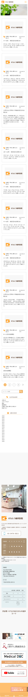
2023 (3, 420)
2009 (3, 441)
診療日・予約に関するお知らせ (9, 406)
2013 (3, 435)
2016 (3, 430)
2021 (3, 424)
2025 (3, 417)
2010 (3, 439)
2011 (3, 438)
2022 (3, 422)
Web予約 (21, 695)
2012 (3, 436)
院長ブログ (4, 408)
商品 (3, 403)
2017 (3, 428)
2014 (3, 433)
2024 (3, 419)
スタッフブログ (5, 401)
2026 (3, 416)
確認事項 (4, 405)
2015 (3, 431)
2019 (3, 425)
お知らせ (4, 400)
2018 (3, 427)
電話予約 (7, 695)
